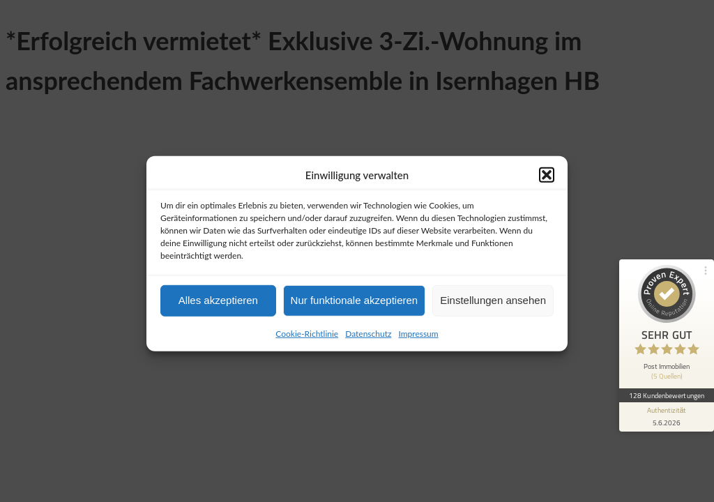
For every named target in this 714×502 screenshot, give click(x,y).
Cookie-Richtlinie (306, 339)
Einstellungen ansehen (493, 306)
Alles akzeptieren (218, 306)
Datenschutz (368, 339)
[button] (547, 181)
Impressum (418, 339)
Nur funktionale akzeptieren (354, 306)
